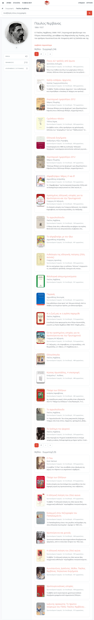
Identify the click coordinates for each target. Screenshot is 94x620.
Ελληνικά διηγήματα (56, 137)
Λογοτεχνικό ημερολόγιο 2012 (61, 99)
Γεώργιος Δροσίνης (54, 260)
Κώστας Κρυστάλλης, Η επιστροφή (63, 372)
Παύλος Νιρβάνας (53, 220)
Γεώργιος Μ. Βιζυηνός (55, 201)
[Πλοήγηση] (3, 2)
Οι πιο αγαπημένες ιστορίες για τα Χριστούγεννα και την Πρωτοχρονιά (64, 334)
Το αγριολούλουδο (55, 217)
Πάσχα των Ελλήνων (56, 390)
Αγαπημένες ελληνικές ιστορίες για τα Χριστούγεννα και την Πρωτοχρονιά (65, 196)
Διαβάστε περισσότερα (43, 45)
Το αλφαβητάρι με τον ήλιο (60, 236)
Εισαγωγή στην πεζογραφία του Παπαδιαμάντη (62, 514)
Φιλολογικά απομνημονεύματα (61, 276)
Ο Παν (50, 458)
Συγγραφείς (10, 8)
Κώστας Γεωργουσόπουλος (57, 83)
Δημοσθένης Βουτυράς (55, 297)
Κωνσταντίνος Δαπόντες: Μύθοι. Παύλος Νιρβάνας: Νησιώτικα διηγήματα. (66, 569)
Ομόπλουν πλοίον (55, 118)
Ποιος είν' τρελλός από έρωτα (61, 60)
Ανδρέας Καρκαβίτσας (55, 393)
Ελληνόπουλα (53, 354)
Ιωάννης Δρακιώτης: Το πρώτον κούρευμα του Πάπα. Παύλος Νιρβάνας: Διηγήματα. (65, 605)
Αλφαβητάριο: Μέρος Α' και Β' (61, 176)
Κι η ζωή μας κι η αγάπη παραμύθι (63, 313)
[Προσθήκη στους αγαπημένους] (16, 47)
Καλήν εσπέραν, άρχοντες (59, 80)
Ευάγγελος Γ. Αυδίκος (55, 375)
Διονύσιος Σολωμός (54, 64)
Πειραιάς (51, 294)
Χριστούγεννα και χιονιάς (59, 532)
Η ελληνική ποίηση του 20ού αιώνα (63, 495)
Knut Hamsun (52, 461)
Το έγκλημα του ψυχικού (58, 428)
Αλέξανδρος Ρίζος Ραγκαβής (57, 141)
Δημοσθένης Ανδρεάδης (56, 179)
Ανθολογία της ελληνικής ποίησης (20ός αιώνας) (66, 256)
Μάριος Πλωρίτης (53, 102)
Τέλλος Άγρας (52, 121)
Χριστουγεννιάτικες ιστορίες (60, 586)
